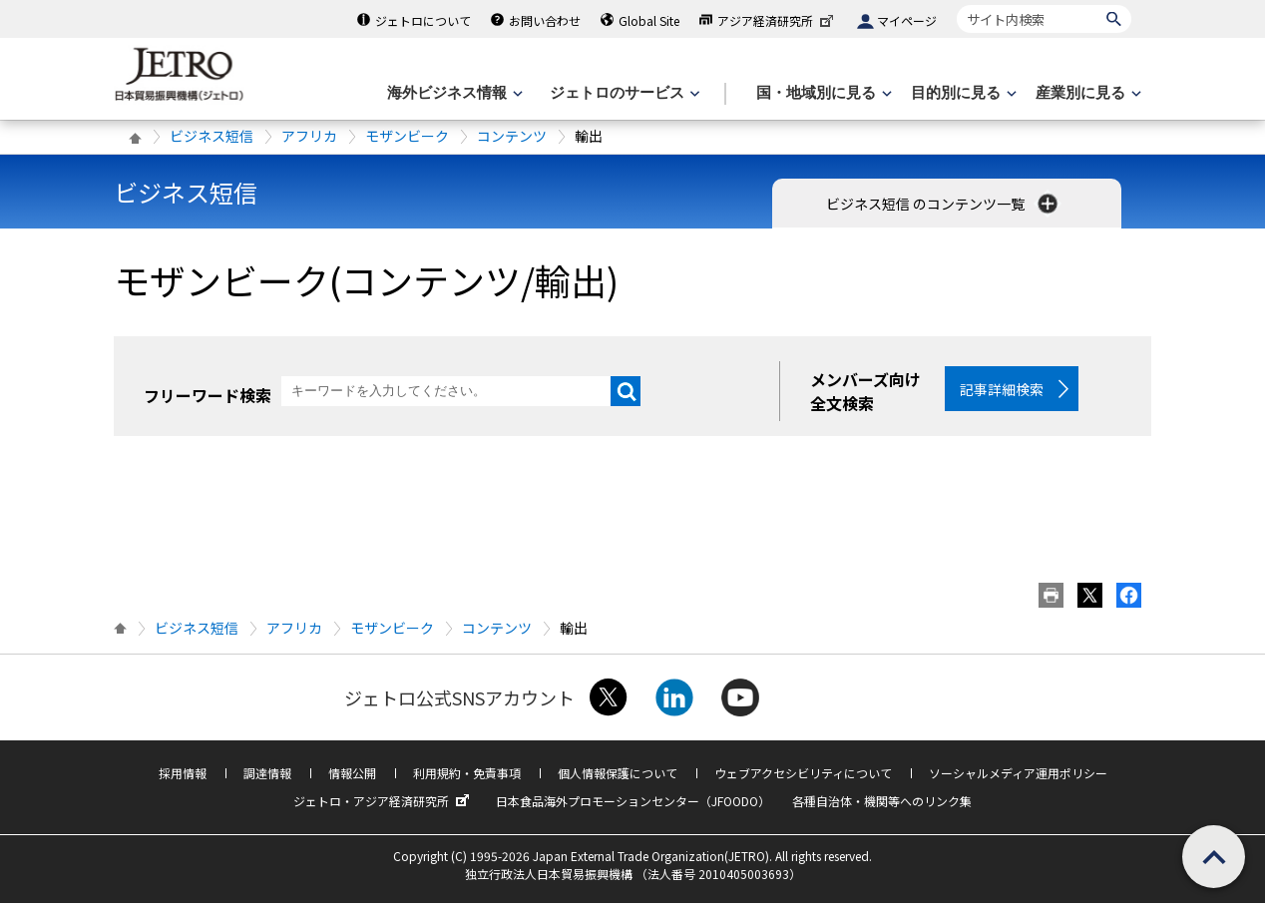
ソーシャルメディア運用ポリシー (1018, 781)
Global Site (649, 20)
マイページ (907, 20)
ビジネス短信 (211, 136)
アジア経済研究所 (777, 20)
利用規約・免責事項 (467, 781)
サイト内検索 (956, 4)
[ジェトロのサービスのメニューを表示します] (623, 93)
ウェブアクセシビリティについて (803, 781)
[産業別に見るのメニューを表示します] (1086, 93)
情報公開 (352, 781)
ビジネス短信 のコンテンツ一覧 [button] (943, 204)
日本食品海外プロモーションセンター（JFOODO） (633, 809)
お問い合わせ (545, 20)
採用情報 (183, 781)
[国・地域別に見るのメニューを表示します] (822, 93)
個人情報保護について (617, 781)
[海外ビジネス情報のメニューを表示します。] (453, 93)
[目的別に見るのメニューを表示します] (962, 93)
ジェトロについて (423, 20)
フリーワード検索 (207, 395)
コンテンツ (512, 136)
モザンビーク (407, 136)
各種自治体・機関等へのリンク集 (882, 809)
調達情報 (267, 781)
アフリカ (309, 136)
